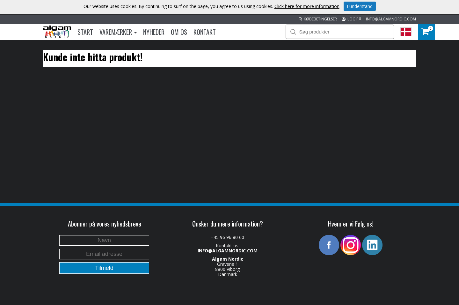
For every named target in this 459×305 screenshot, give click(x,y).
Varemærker (118, 32)
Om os (179, 32)
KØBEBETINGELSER (318, 19)
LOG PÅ (351, 19)
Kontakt (204, 32)
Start (85, 32)
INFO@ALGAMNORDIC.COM (391, 19)
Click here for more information (306, 6)
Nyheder (153, 32)
